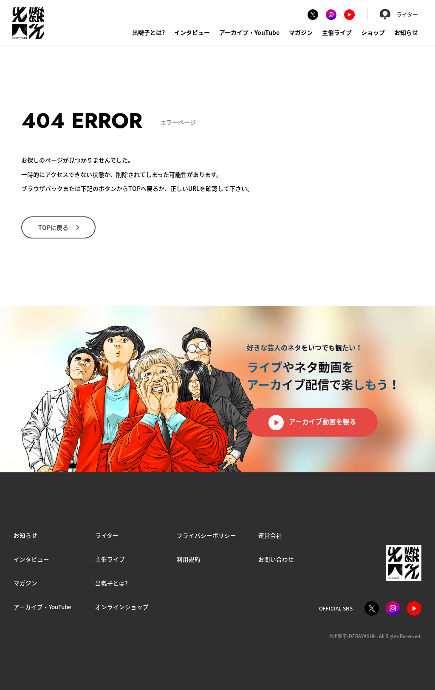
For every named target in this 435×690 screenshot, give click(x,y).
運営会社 (270, 535)
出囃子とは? (148, 32)
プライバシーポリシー (206, 535)
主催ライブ (337, 32)
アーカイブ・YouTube (249, 32)
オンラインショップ (122, 606)
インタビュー (192, 32)
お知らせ (406, 32)
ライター (399, 14)
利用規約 (189, 559)
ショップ (373, 32)
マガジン (301, 32)
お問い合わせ (276, 559)
